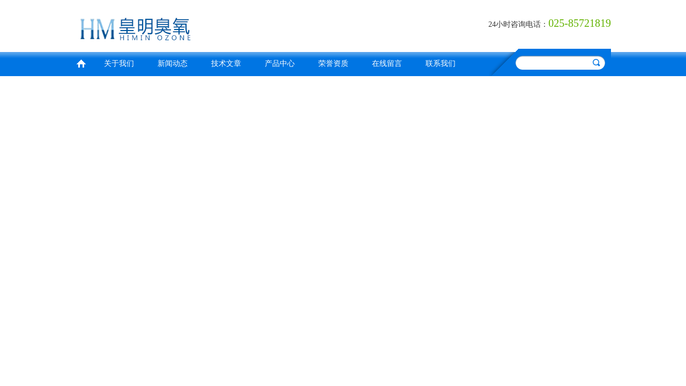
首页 (81, 62)
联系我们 (441, 64)
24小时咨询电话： (518, 24)
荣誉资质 (333, 64)
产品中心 (280, 64)
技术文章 (226, 64)
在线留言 (387, 64)
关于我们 (119, 64)
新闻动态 (173, 64)
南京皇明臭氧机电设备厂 (206, 24)
